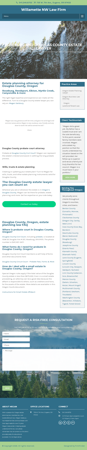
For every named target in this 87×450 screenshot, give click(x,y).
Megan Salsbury (16, 103)
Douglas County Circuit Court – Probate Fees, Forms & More (28, 261)
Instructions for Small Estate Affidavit (18, 292)
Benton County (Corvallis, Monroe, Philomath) (70, 211)
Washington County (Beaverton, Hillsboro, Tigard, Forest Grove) (71, 300)
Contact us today (29, 204)
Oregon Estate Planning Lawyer (72, 92)
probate (39, 237)
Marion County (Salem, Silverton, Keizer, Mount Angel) (71, 282)
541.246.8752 (25, 2)
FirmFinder (80, 446)
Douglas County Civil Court (23, 153)
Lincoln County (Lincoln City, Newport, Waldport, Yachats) (72, 267)
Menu (6, 16)
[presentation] (19, 377)
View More (70, 177)
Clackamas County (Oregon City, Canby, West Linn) (71, 220)
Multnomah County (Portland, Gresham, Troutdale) (71, 291)
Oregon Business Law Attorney (71, 98)
